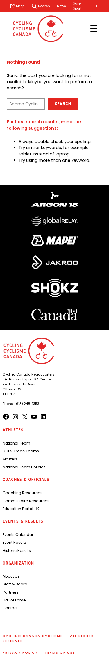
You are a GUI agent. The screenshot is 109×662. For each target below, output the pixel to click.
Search (63, 103)
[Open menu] (94, 29)
